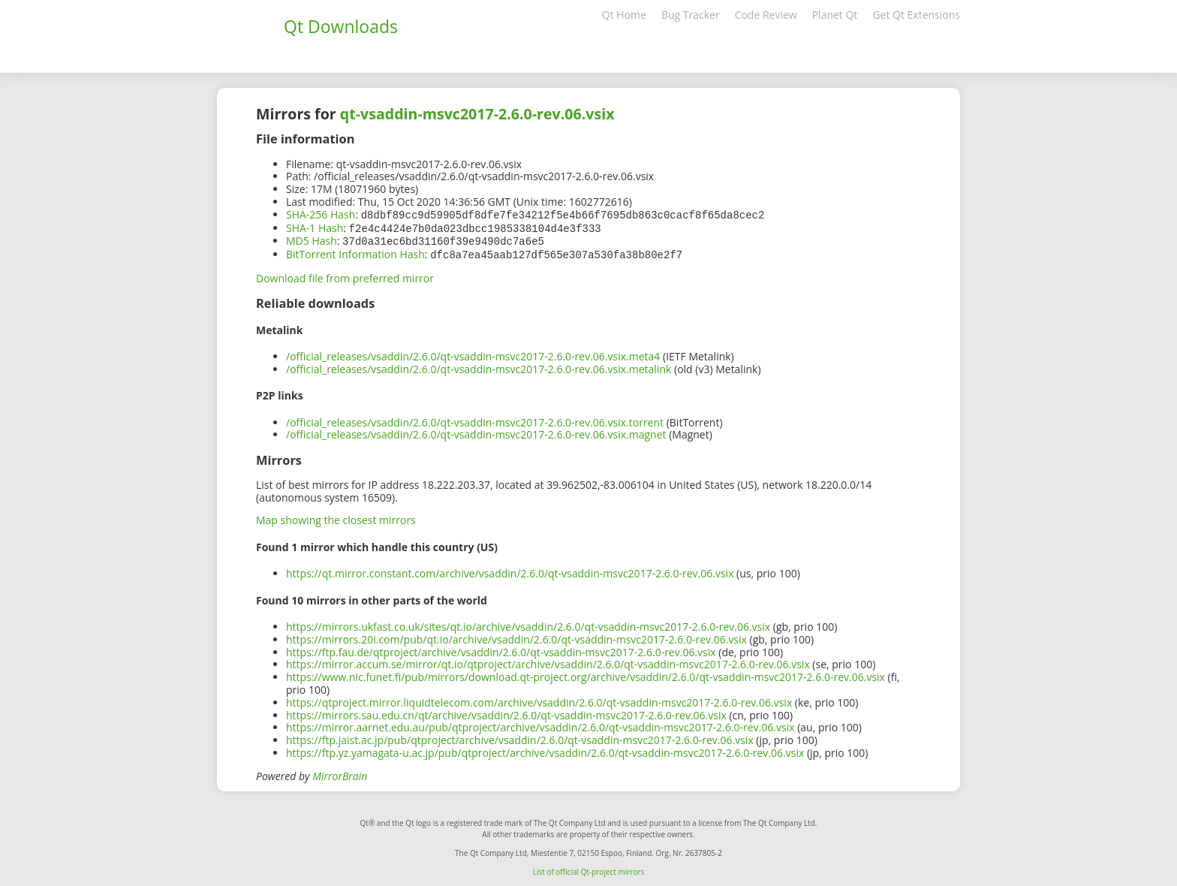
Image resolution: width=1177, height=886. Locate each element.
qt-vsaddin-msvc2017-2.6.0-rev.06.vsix (477, 114)
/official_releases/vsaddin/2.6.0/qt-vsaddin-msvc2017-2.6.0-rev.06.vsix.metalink (478, 366)
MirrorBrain (339, 773)
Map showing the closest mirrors (336, 517)
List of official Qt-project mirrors (589, 868)
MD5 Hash (311, 239)
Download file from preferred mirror (345, 275)
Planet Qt (835, 15)
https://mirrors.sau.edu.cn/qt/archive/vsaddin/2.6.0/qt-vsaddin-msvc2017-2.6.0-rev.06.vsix (506, 712)
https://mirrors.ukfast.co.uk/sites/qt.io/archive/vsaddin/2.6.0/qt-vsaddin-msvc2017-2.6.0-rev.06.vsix (528, 623)
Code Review (766, 15)
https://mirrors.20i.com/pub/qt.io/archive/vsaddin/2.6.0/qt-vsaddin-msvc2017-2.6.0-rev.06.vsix (516, 636)
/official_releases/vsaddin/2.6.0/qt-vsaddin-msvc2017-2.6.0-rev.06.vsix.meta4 (473, 353)
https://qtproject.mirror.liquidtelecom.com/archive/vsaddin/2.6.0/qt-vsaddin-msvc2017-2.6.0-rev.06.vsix (539, 699)
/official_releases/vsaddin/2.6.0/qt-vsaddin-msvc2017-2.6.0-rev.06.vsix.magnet (476, 431)
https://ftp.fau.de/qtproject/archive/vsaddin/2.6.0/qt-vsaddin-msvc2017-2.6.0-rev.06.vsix (501, 649)
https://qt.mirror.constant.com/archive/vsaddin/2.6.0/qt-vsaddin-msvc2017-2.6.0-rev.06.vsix (509, 570)
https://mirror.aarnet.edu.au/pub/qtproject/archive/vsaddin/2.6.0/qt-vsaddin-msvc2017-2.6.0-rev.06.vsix (540, 724)
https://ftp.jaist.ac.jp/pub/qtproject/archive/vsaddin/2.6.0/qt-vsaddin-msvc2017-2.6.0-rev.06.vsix (520, 737)
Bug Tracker (690, 15)
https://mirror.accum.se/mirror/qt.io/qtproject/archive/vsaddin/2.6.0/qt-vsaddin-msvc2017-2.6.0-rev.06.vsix (548, 661)
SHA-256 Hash (320, 214)
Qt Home (624, 15)
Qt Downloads (341, 26)
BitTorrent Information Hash (355, 252)
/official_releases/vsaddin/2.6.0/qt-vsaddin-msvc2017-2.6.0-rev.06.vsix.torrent (475, 419)
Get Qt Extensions (916, 15)
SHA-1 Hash (314, 227)
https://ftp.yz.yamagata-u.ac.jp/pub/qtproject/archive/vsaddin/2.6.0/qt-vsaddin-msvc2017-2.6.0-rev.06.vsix (545, 750)
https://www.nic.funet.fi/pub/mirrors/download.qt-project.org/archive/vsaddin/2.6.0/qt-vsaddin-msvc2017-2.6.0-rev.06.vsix (585, 674)
